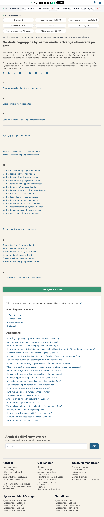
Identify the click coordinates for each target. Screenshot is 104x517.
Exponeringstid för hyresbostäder (18, 104)
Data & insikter (78, 469)
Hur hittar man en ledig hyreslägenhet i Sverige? (28, 392)
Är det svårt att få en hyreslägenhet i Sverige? (27, 399)
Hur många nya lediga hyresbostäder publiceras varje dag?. (33, 338)
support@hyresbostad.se (15, 477)
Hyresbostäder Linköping (66, 503)
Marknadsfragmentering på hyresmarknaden (23, 184)
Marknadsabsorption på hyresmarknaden (21, 170)
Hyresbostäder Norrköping (67, 510)
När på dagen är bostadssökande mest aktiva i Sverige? (32, 342)
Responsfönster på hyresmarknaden (19, 229)
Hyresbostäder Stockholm (14, 500)
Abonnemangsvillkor (46, 472)
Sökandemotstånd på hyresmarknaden (20, 251)
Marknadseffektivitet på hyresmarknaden (21, 180)
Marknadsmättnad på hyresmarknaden (20, 200)
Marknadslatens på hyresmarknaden (19, 193)
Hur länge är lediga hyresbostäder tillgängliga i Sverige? (32, 352)
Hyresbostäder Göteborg (14, 503)
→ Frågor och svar (14, 318)
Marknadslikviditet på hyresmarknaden (20, 197)
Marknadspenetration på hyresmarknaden (22, 203)
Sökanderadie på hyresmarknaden (18, 255)
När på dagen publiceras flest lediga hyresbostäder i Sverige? (34, 360)
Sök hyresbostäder (52, 289)
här (81, 303)
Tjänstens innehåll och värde (50, 477)
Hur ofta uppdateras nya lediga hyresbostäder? (28, 388)
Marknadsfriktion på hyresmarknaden (20, 187)
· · (34, 8)
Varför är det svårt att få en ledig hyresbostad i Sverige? (32, 345)
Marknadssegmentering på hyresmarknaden (23, 206)
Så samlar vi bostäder (47, 479)
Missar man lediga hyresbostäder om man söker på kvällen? (33, 370)
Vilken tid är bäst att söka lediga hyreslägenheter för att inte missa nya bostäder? (43, 367)
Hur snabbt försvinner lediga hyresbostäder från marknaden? (34, 374)
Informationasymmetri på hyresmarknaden (22, 151)
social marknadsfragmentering (16, 248)
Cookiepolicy (43, 484)
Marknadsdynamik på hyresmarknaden (20, 177)
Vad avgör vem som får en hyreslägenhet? (25, 409)
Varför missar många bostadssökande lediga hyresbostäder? (34, 406)
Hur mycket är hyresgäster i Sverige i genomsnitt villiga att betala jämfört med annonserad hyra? (50, 349)
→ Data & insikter (14, 315)
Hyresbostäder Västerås (14, 510)
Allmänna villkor (44, 474)
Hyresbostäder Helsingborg (67, 505)
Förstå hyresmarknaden (13, 37)
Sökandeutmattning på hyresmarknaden (21, 261)
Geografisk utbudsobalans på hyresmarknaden (24, 120)
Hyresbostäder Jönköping (66, 508)
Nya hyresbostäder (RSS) (49, 489)
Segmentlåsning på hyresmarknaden (19, 245)
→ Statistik (11, 326)
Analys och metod (80, 467)
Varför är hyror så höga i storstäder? (22, 420)
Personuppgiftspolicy (47, 482)
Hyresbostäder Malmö (13, 505)
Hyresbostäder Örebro (65, 500)
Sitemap (41, 487)
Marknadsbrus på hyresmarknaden (19, 174)
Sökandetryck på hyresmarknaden (18, 258)
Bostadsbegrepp (79, 477)
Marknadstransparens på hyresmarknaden (22, 210)
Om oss (40, 467)
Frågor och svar (79, 472)
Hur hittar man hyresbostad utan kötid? (24, 402)
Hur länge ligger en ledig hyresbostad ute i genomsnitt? (31, 377)
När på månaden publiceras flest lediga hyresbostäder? (31, 385)
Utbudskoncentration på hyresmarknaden (22, 277)
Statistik (75, 474)
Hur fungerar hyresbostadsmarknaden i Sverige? (28, 416)
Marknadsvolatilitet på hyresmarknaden (21, 213)
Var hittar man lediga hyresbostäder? (23, 395)
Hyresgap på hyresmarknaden (16, 135)
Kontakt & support (45, 469)
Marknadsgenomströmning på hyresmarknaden (24, 190)
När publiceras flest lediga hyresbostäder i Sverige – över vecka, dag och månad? (44, 356)
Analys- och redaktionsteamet (86, 479)
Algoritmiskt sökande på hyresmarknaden (22, 88)
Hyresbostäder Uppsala (13, 508)
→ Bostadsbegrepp (15, 322)
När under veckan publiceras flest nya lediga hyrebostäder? (33, 381)
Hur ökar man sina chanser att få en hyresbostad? (29, 413)
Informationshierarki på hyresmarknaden (21, 154)
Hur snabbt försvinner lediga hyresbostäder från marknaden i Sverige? (38, 363)
